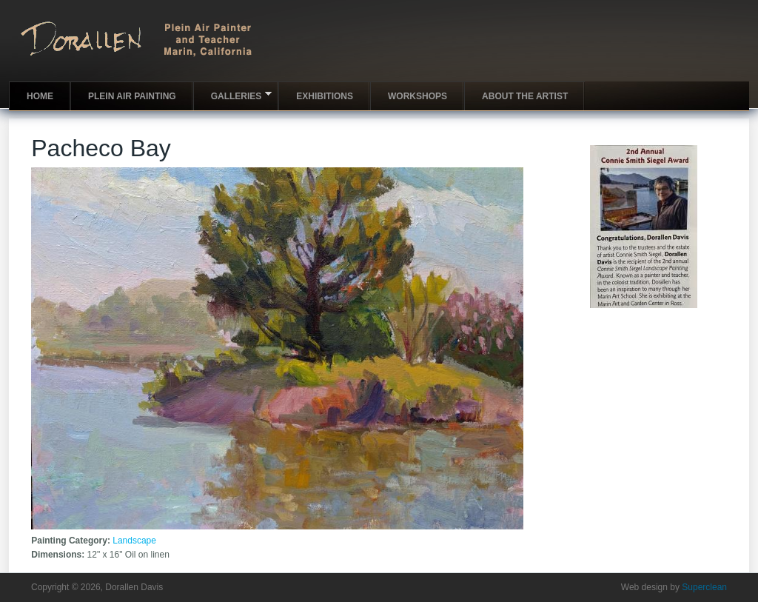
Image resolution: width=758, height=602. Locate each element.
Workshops (417, 96)
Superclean (704, 587)
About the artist (525, 96)
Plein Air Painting (132, 96)
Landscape (134, 540)
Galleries (232, 95)
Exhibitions (324, 96)
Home (40, 96)
